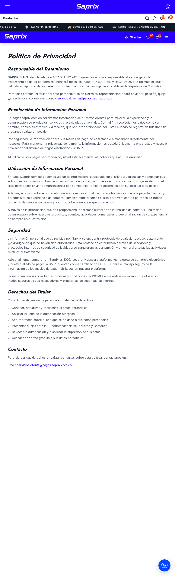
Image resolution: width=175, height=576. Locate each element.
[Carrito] (156, 37)
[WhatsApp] (168, 7)
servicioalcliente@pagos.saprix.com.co (85, 98)
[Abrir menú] (7, 6)
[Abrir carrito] (169, 18)
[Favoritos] (162, 18)
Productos (10, 18)
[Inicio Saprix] (88, 7)
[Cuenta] (154, 18)
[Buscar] (147, 18)
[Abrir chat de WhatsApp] (164, 565)
